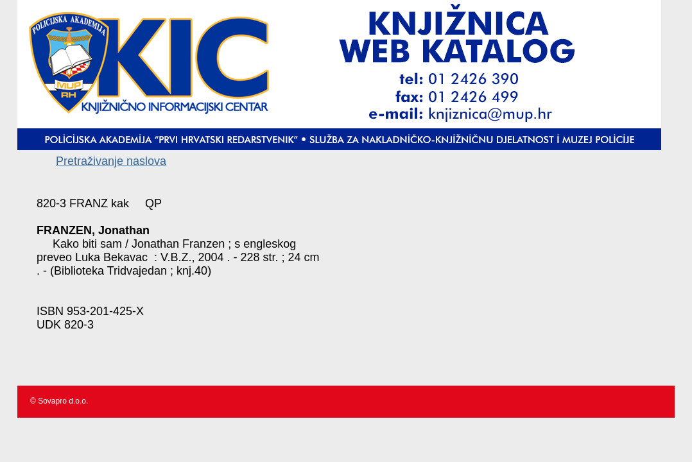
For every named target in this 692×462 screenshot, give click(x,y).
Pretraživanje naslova (111, 161)
